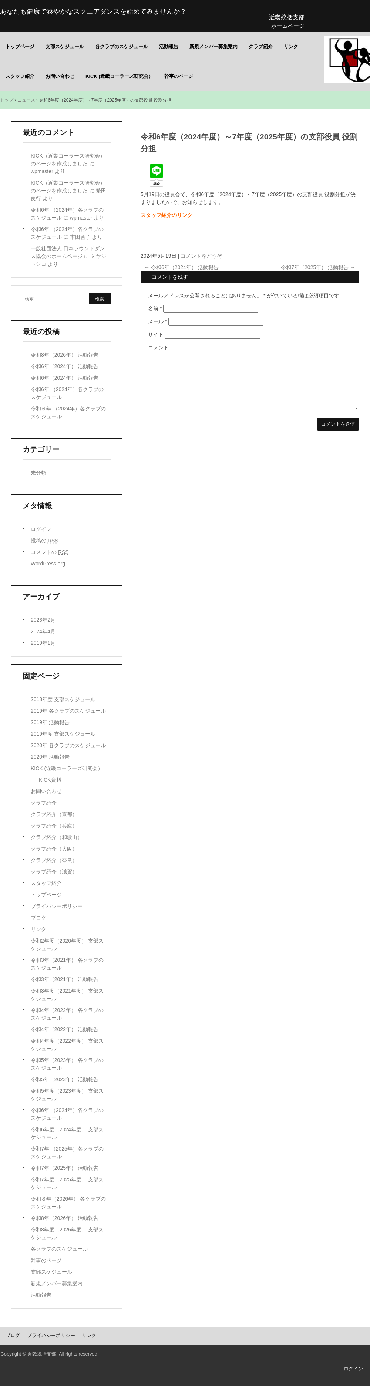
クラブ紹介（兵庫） (54, 826)
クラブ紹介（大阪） (54, 849)
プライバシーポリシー (57, 906)
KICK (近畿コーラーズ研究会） (119, 76)
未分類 (38, 473)
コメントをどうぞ (201, 256)
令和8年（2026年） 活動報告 (64, 355)
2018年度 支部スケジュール (63, 699)
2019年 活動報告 (50, 722)
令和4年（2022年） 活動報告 (64, 1029)
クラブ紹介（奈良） (54, 860)
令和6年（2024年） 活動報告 (181, 267)
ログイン (41, 529)
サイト (156, 334)
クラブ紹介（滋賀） (54, 872)
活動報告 (168, 46)
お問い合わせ (60, 76)
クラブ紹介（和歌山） (57, 837)
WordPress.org (48, 564)
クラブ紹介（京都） (54, 814)
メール (157, 321)
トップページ (20, 46)
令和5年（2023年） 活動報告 (64, 1079)
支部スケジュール (65, 46)
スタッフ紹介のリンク (166, 215)
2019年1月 (43, 643)
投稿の (44, 541)
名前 (155, 308)
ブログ (38, 918)
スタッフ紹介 (20, 76)
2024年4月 (43, 631)
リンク (291, 46)
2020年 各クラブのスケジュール (68, 745)
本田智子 (80, 237)
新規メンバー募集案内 (213, 46)
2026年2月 (43, 620)
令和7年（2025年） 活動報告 (318, 267)
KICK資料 (50, 780)
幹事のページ (178, 76)
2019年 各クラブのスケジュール (68, 711)
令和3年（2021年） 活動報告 (64, 979)
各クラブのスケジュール (121, 46)
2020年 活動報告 (50, 757)
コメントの (50, 552)
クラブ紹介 (261, 46)
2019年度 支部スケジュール (63, 734)
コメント (158, 347)
